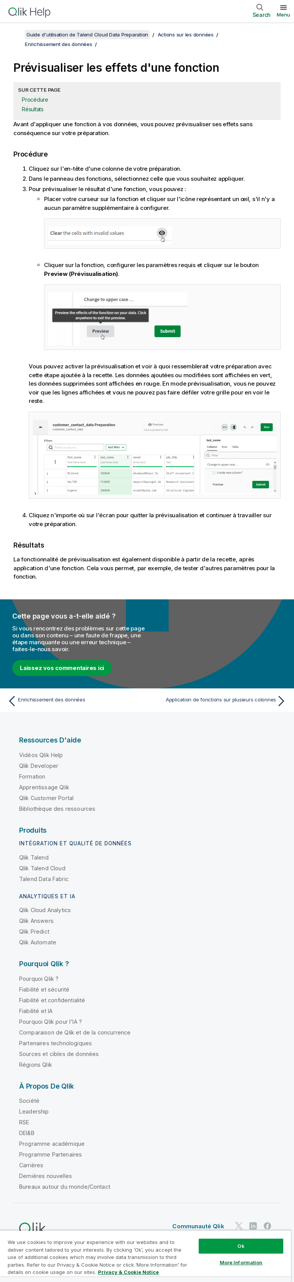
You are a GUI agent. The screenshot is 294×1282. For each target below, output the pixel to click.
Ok (240, 1246)
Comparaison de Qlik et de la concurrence (75, 1032)
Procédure (35, 99)
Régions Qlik (35, 1064)
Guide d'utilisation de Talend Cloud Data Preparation (87, 34)
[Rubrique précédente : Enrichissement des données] (75, 701)
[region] (145, 1256)
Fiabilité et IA (35, 1011)
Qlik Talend (34, 857)
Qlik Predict (34, 931)
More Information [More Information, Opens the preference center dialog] (241, 1262)
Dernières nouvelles (45, 1176)
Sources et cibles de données (59, 1054)
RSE (24, 1122)
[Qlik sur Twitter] (239, 1226)
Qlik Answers (36, 920)
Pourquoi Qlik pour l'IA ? (50, 1021)
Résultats (33, 109)
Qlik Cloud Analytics (45, 910)
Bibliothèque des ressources (57, 808)
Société (29, 1100)
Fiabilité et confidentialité (52, 1000)
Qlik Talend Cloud (42, 868)
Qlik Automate (37, 942)
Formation (32, 776)
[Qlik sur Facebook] (267, 1226)
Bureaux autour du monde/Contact (64, 1186)
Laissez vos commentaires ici (62, 668)
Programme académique (52, 1143)
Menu (283, 15)
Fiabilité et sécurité (44, 989)
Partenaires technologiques (55, 1043)
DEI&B (26, 1133)
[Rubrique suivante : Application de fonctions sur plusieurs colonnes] (219, 701)
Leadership (34, 1111)
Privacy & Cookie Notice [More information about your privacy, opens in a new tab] (128, 1272)
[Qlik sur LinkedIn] (253, 1226)
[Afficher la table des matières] (15, 34)
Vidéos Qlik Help (41, 755)
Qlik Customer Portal (46, 798)
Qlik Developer (38, 765)
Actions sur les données (186, 34)
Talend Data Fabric (44, 879)
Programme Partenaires (50, 1154)
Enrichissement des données (58, 44)
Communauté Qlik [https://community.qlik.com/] (198, 1226)
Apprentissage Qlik (44, 787)
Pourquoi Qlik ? (39, 978)
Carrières (31, 1165)
